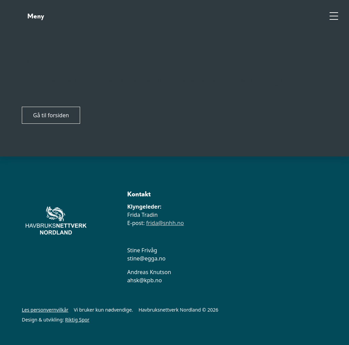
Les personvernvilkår (45, 309)
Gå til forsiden (51, 115)
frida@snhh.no (165, 223)
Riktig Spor (77, 319)
